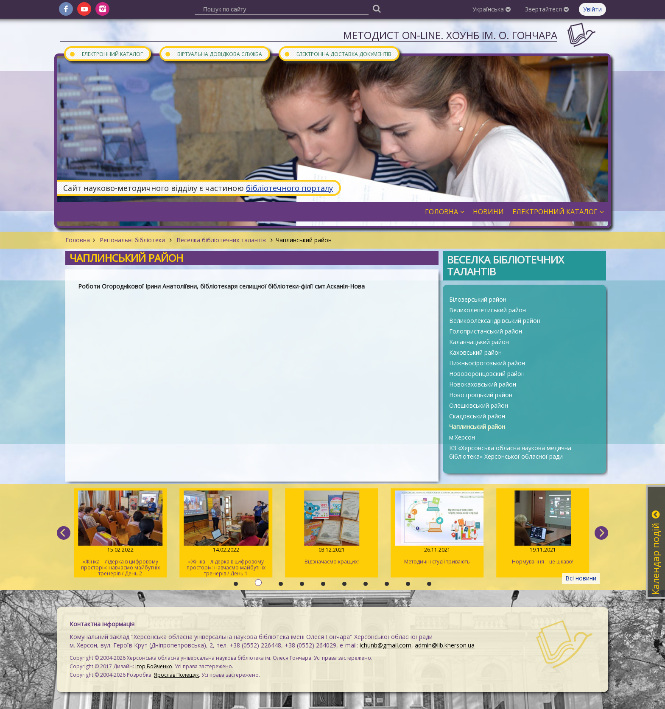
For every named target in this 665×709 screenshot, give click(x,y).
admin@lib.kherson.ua (445, 645)
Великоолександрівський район (494, 321)
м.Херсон (462, 437)
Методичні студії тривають (436, 527)
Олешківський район (478, 405)
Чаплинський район (477, 427)
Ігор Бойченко (153, 666)
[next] (601, 533)
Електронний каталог (106, 53)
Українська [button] (491, 9)
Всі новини (580, 578)
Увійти (592, 9)
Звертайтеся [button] (547, 9)
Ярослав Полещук (176, 674)
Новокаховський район (482, 384)
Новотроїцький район (480, 395)
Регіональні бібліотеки (132, 240)
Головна (77, 240)
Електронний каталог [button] (558, 211)
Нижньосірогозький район (487, 363)
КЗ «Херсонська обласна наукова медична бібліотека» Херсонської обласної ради (510, 452)
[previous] (63, 533)
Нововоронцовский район (487, 374)
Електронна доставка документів (337, 53)
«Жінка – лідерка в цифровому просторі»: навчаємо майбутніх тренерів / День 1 (225, 533)
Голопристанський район (485, 331)
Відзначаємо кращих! (331, 527)
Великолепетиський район (487, 310)
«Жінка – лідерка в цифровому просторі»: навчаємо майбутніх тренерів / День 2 (120, 533)
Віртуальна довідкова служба (213, 53)
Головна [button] (444, 211)
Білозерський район (477, 299)
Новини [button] (488, 211)
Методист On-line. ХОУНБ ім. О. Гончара (450, 35)
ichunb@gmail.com (385, 645)
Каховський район (475, 352)
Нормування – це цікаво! (542, 527)
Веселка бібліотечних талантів (221, 240)
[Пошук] (376, 8)
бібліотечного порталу (289, 188)
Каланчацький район (479, 342)
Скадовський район (477, 416)
